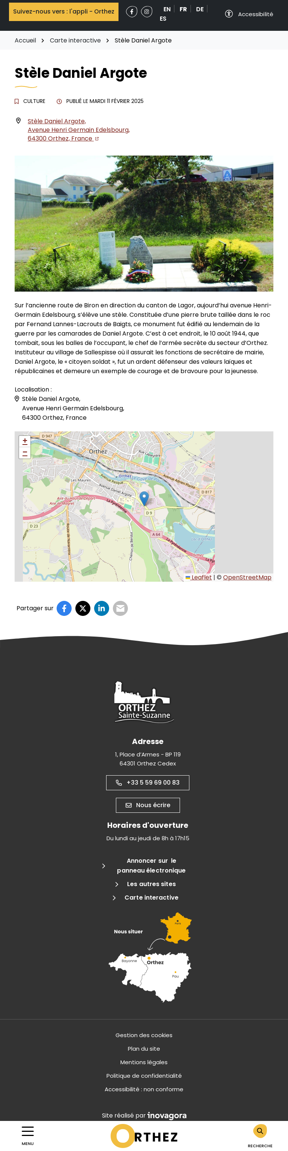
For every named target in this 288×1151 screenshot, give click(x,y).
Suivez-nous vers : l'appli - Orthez (63, 11)
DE (200, 9)
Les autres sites (151, 884)
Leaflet (199, 577)
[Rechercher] (260, 1136)
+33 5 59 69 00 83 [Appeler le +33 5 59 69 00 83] (148, 782)
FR (183, 9)
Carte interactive (151, 897)
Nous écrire (148, 805)
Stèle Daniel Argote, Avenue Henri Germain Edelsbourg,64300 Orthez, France (79, 130)
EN (167, 9)
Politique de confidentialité (144, 1076)
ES (163, 18)
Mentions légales (144, 1062)
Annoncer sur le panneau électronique (151, 865)
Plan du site (144, 1049)
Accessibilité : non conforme (144, 1089)
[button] (144, 499)
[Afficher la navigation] (28, 1136)
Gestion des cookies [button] (144, 1035)
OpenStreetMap (247, 577)
